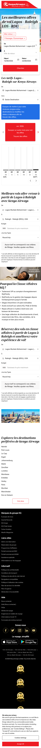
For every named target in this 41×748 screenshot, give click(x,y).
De (5, 44)
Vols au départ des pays (14, 655)
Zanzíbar (4, 467)
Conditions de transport (9, 573)
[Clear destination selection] (38, 99)
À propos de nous (7, 517)
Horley (3, 481)
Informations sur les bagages (11, 560)
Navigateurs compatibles (9, 579)
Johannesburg (7, 460)
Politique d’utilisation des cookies (12, 582)
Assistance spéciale (7, 557)
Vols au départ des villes (25, 652)
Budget (3, 224)
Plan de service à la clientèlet (10, 585)
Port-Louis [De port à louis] (5, 450)
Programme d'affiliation (9, 548)
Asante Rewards (6, 520)
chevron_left (30, 181)
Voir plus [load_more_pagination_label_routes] (20, 501)
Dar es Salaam (7, 495)
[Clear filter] (38, 209)
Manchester (6, 492)
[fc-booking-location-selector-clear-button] (36, 45)
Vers (2, 96)
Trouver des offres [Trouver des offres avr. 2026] (20, 136)
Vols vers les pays (8, 650)
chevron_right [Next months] (38, 132)
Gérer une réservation (8, 542)
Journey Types (6, 233)
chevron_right (36, 181)
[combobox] (21, 90)
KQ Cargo (4, 523)
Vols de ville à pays (28, 655)
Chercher (20, 68)
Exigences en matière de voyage (11, 614)
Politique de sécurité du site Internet (13, 576)
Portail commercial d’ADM (9, 554)
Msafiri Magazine (7, 532)
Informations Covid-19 (8, 617)
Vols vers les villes (20, 650)
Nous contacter (6, 601)
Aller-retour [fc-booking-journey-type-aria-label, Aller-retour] (8, 34)
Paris (3, 485)
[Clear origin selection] (38, 90)
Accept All (20, 744)
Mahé (3, 464)
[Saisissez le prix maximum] (22, 228)
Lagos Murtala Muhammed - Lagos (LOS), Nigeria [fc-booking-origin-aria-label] (19, 46)
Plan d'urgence (6, 589)
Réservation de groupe (8, 545)
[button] (14, 38)
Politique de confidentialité (10, 570)
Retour (24, 58)
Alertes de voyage (7, 610)
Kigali (3, 457)
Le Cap (4, 453)
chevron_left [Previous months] (3, 132)
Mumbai (4, 488)
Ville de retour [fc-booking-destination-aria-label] (9, 53)
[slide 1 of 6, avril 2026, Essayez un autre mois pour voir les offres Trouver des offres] (20, 132)
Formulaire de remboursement (11, 620)
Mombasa (5, 474)
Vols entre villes (11, 652)
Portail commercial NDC (9, 551)
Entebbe (4, 478)
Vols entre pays (31, 650)
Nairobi (4, 447)
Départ (6, 58)
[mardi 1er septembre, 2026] (35, 169)
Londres (4, 471)
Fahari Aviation (6, 529)
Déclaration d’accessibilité (10, 592)
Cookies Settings (20, 738)
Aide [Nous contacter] (8, 604)
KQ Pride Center (6, 526)
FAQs (3, 607)
